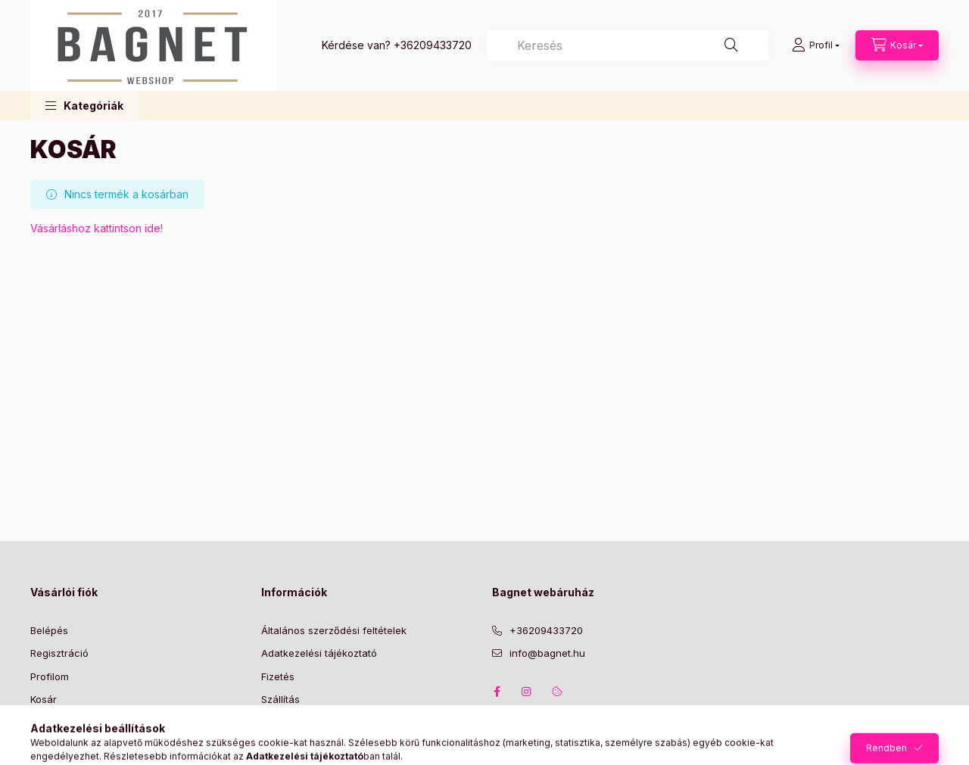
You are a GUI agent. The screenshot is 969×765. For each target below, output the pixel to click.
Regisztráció (59, 653)
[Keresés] (731, 45)
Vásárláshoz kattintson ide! (96, 228)
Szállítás (280, 699)
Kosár (43, 699)
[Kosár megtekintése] (897, 45)
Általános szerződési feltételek (334, 630)
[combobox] (627, 45)
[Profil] (815, 45)
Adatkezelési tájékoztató (319, 653)
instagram (527, 691)
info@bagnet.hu (547, 653)
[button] (84, 105)
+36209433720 (433, 45)
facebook (496, 691)
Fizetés (277, 676)
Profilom (49, 676)
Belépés (49, 630)
